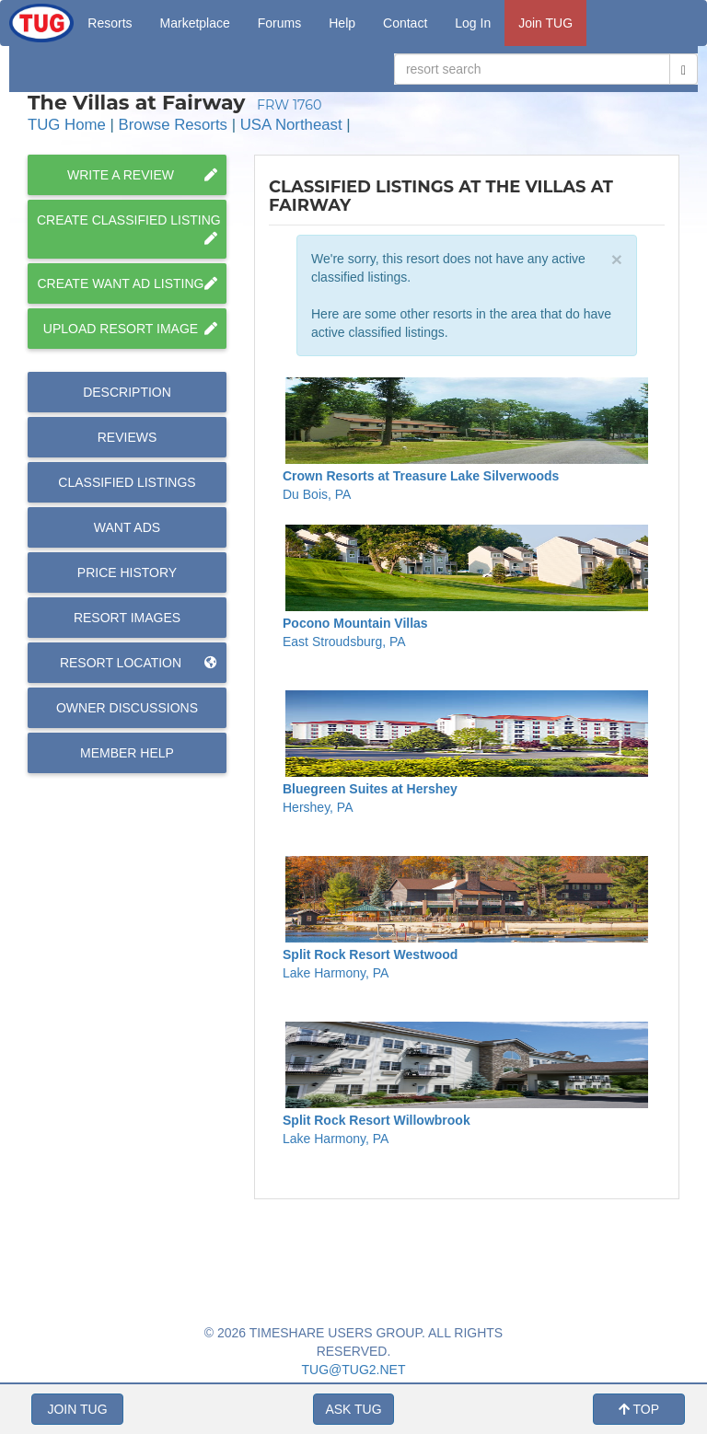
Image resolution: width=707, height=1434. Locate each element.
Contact (405, 23)
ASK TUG (353, 1409)
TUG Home (67, 124)
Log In (473, 23)
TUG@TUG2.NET (354, 1369)
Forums (279, 23)
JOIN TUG (77, 1409)
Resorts (109, 23)
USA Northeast (291, 124)
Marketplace (195, 23)
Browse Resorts (173, 124)
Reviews (127, 437)
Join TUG (545, 23)
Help (342, 23)
